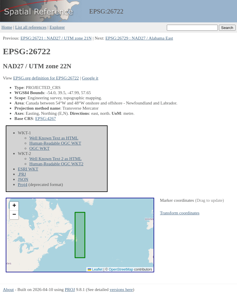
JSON (23, 179)
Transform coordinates (179, 212)
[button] (14, 206)
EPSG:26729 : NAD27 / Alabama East (139, 38)
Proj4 (22, 184)
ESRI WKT (28, 168)
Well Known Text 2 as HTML (55, 158)
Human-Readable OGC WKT (55, 143)
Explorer (57, 27)
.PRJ (22, 174)
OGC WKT (39, 148)
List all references (31, 27)
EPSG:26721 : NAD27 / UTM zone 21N (55, 38)
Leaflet (95, 269)
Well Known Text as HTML (53, 137)
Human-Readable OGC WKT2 (56, 163)
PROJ (70, 289)
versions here (121, 289)
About (8, 289)
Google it (90, 77)
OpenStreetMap (121, 269)
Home (6, 27)
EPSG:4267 (45, 118)
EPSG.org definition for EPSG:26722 (46, 77)
